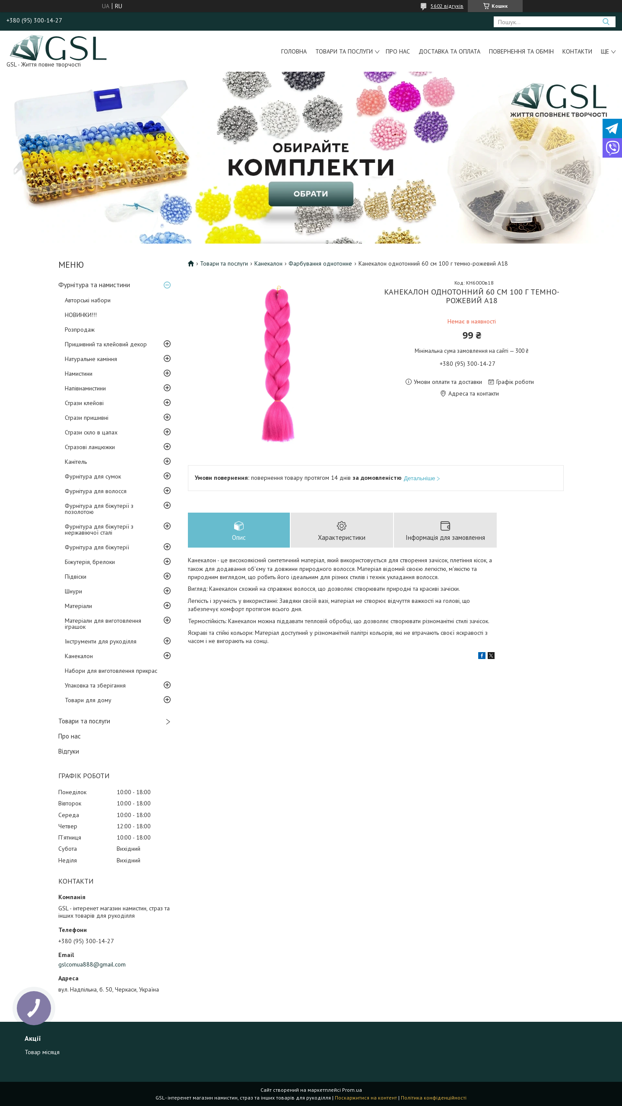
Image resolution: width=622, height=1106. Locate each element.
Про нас (398, 51)
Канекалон (79, 656)
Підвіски (75, 576)
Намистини (78, 373)
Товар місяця (42, 1052)
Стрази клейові (84, 403)
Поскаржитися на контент (366, 1097)
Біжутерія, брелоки (90, 562)
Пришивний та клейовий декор (106, 344)
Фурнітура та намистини (94, 285)
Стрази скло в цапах (91, 432)
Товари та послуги (344, 51)
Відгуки (68, 751)
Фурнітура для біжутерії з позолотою (99, 509)
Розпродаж (80, 329)
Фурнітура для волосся (96, 491)
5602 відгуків (447, 6)
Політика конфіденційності (433, 1097)
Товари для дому (88, 700)
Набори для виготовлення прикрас (111, 671)
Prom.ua (352, 1090)
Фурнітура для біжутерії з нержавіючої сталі (99, 529)
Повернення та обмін (521, 51)
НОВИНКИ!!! (81, 315)
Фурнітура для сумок (93, 476)
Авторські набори (88, 300)
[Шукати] (606, 21)
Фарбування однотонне (320, 263)
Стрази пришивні (86, 417)
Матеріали (78, 606)
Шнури (73, 591)
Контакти (577, 51)
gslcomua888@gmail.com (92, 964)
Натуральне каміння (91, 359)
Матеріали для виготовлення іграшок (103, 624)
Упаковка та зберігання (95, 685)
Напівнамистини (85, 388)
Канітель (76, 462)
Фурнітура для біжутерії (97, 547)
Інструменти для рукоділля (100, 641)
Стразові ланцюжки (90, 447)
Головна (294, 51)
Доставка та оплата (449, 51)
